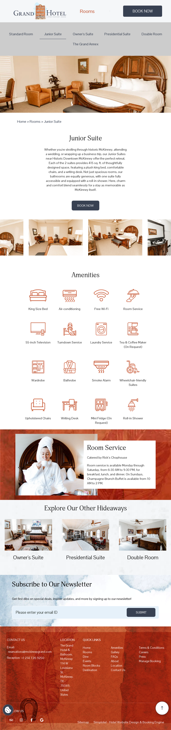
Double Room (152, 34)
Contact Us (118, 670)
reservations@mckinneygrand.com (30, 652)
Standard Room (21, 34)
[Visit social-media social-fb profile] (31, 719)
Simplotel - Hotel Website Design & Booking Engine (129, 722)
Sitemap (83, 722)
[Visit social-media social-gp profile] (41, 719)
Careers (143, 652)
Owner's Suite (83, 34)
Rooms (87, 11)
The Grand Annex (86, 44)
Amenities (117, 648)
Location (116, 666)
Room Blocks (91, 666)
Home (21, 121)
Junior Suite (53, 34)
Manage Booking (150, 661)
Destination (90, 670)
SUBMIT (141, 612)
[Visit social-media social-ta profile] (11, 719)
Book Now (142, 11)
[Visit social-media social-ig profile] (21, 719)
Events (87, 661)
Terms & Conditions (151, 648)
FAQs (114, 657)
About (115, 661)
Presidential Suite (117, 34)
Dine (85, 657)
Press (142, 657)
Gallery (115, 652)
